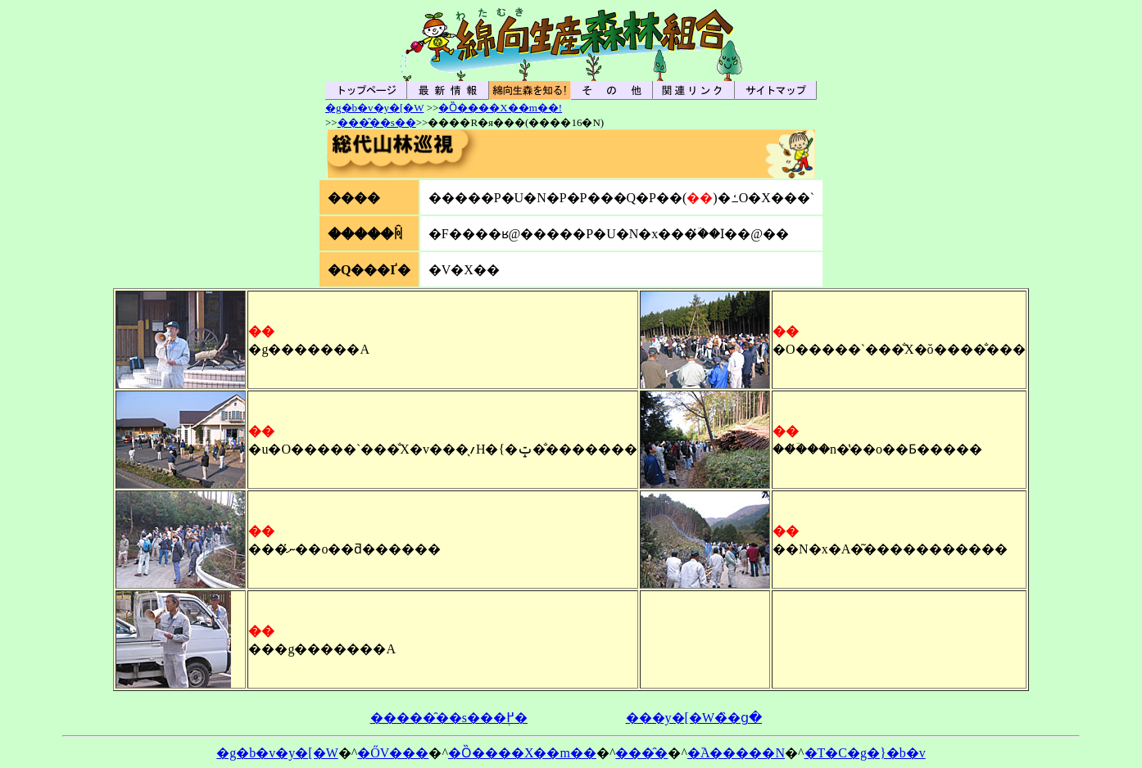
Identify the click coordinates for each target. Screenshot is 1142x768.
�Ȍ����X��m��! (500, 108)
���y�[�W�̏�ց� (694, 718)
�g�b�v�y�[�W (374, 108)
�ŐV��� (392, 753)
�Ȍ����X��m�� (522, 753)
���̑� (641, 753)
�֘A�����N (736, 753)
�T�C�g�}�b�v (865, 753)
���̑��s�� (377, 122)
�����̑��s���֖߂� (449, 718)
